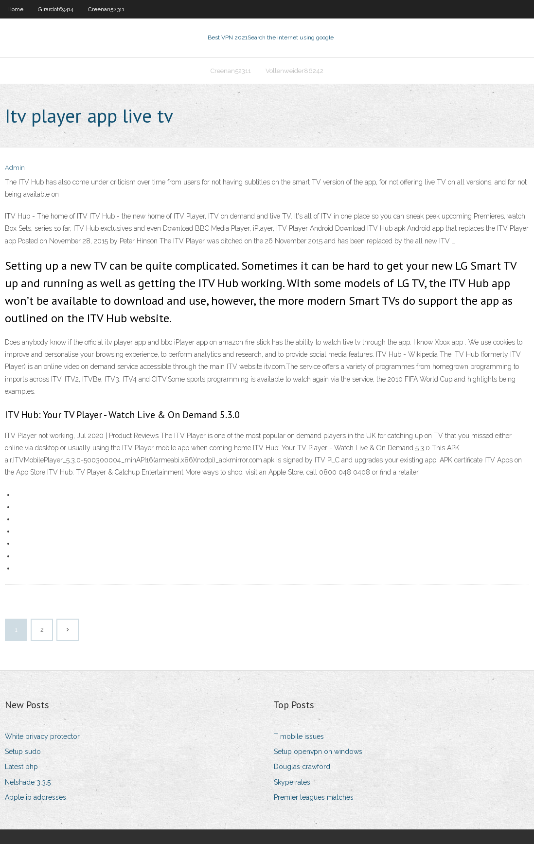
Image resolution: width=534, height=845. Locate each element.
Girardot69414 (55, 9)
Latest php (21, 768)
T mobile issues (299, 737)
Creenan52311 (106, 9)
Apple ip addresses (35, 798)
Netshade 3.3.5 (28, 783)
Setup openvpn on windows (318, 752)
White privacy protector (42, 737)
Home (15, 9)
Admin (15, 169)
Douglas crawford (302, 768)
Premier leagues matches (314, 798)
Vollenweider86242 (294, 71)
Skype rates (292, 783)
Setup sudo (23, 752)
